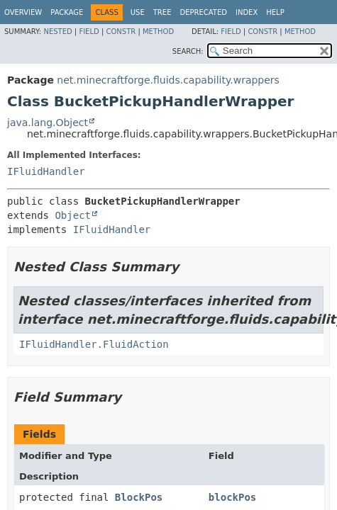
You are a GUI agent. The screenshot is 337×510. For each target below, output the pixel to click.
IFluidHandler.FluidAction (94, 344)
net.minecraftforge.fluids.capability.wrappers (168, 80)
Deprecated (203, 12)
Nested (57, 31)
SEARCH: (188, 51)
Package (66, 12)
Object (73, 215)
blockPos (232, 497)
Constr (121, 31)
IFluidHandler (46, 171)
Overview (23, 12)
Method (158, 31)
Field (89, 31)
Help (275, 12)
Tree (162, 12)
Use (138, 12)
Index (247, 12)
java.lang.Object (47, 122)
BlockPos (138, 497)
